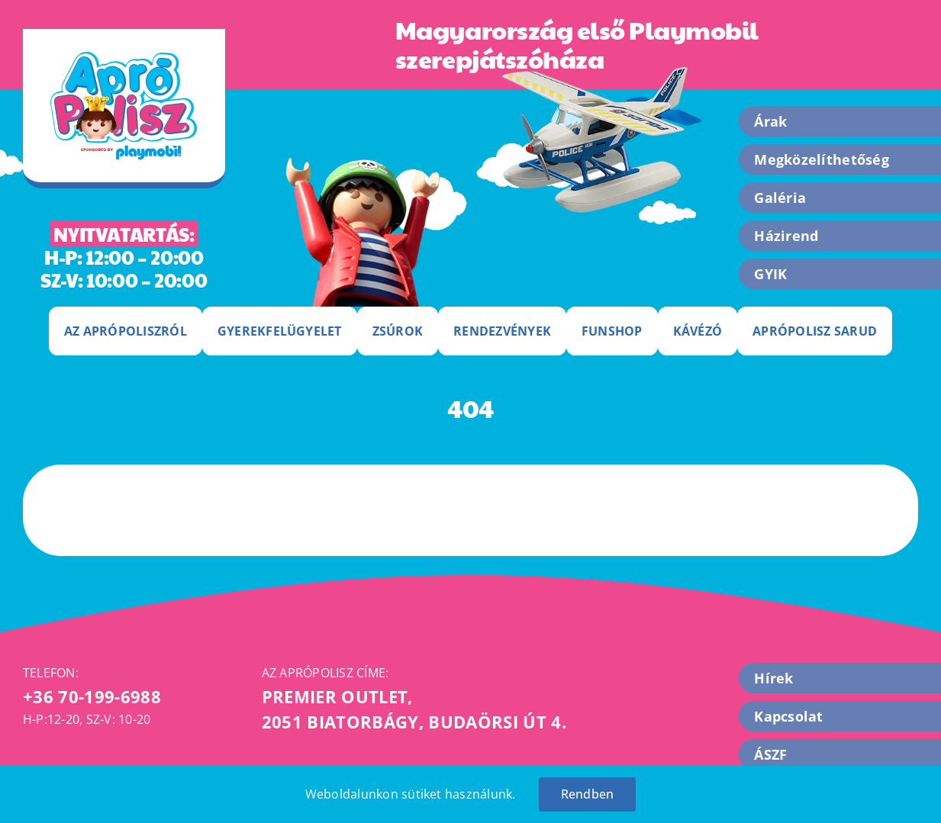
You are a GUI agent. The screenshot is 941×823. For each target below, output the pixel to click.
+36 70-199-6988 (92, 696)
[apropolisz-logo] (123, 58)
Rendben (587, 794)
